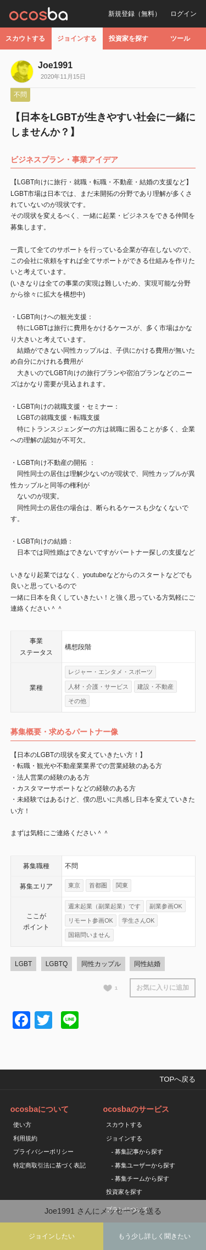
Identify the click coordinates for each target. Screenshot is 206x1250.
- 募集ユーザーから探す (144, 1165)
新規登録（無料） (134, 14)
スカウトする (25, 38)
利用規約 (25, 1138)
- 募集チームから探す (141, 1178)
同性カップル (101, 964)
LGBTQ (57, 964)
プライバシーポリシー (43, 1151)
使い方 (22, 1124)
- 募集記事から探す (138, 1151)
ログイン (183, 14)
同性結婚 (147, 964)
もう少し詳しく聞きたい (154, 1236)
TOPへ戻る (177, 1079)
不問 (20, 94)
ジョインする (77, 38)
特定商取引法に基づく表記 (49, 1165)
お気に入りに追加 (162, 987)
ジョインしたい (52, 1236)
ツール (180, 38)
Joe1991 (55, 65)
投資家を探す (128, 38)
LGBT (23, 964)
